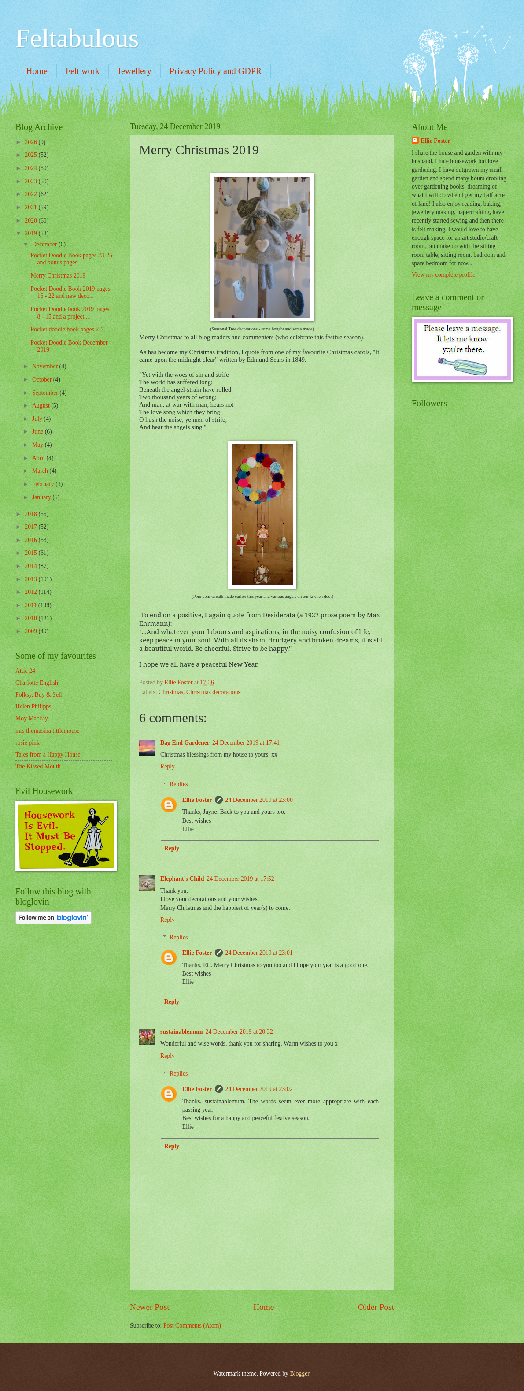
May (38, 444)
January (42, 497)
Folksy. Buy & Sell (38, 694)
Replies (179, 784)
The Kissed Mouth (38, 766)
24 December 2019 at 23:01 (259, 953)
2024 (31, 168)
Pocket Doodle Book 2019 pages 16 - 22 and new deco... (70, 293)
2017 (31, 526)
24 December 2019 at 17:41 (246, 742)
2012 (31, 592)
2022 (31, 194)
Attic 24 (25, 671)
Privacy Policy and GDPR (216, 71)
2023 (31, 181)
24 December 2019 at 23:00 (259, 800)
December (45, 244)
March (40, 470)
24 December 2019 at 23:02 (259, 1089)
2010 (31, 618)
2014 (31, 566)
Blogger (299, 1373)
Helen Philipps (33, 706)
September (45, 392)
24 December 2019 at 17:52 (240, 878)
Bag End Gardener (185, 742)
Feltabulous (77, 37)
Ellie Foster (197, 800)
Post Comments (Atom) (192, 1325)
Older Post (376, 1307)
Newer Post (150, 1307)
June (38, 431)
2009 (31, 631)
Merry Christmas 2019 (57, 275)
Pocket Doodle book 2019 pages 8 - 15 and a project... (69, 313)
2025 (31, 155)
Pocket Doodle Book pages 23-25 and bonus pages (71, 259)
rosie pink (27, 742)
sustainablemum (181, 1031)
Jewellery (134, 71)
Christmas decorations (213, 692)
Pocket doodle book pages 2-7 (66, 329)
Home (37, 71)
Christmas (171, 692)
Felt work (83, 71)
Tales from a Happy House (48, 754)
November (45, 366)
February (43, 484)
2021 (31, 207)
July (38, 418)
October (42, 379)
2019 (31, 233)
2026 (31, 142)
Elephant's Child (182, 878)
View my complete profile (443, 274)
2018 (31, 514)
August (41, 405)
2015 (31, 552)
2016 (31, 540)
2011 (31, 605)
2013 (31, 579)
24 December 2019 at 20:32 (239, 1031)
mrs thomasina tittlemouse (47, 730)
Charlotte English (36, 682)
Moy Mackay (31, 718)
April (39, 458)
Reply (167, 766)
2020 (31, 220)
